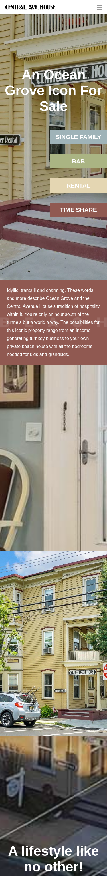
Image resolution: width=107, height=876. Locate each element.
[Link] (30, 7)
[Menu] (99, 7)
